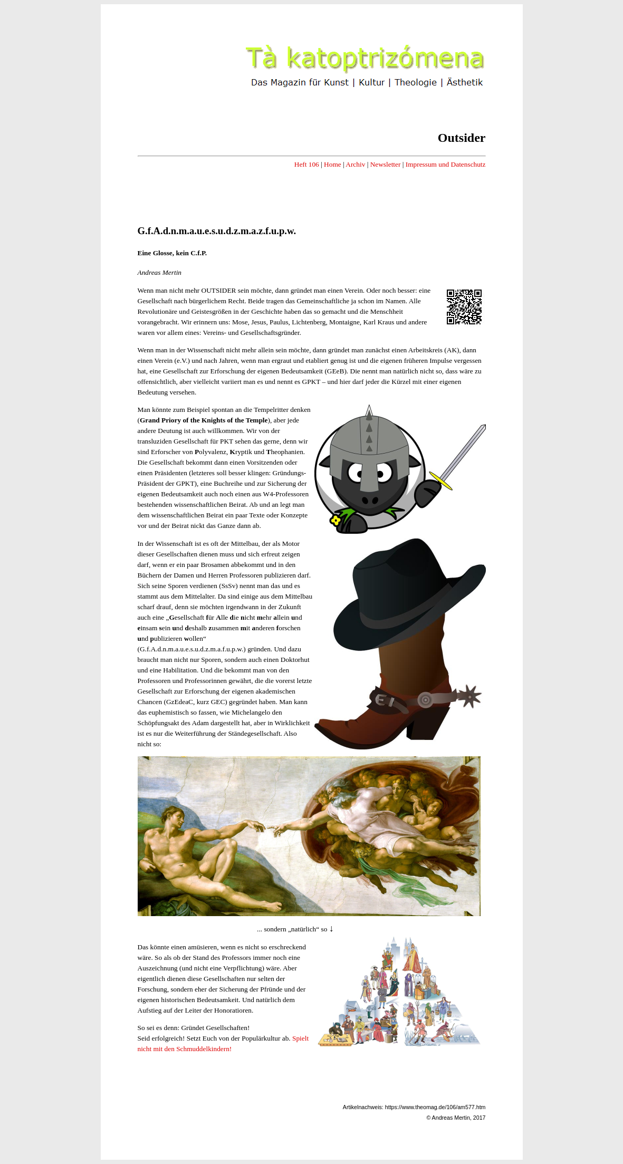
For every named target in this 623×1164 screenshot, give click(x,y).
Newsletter (385, 164)
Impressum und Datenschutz (446, 164)
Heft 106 (306, 164)
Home (332, 164)
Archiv (355, 164)
